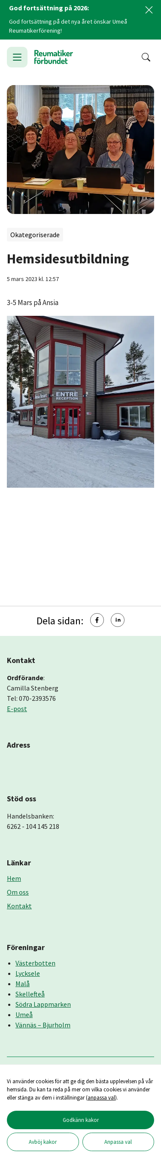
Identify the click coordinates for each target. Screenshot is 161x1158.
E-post (17, 708)
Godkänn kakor (81, 1119)
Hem (14, 878)
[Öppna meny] (17, 57)
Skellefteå (30, 994)
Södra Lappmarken (43, 1004)
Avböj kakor (43, 1141)
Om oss (18, 892)
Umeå (24, 1014)
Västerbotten (35, 963)
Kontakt (19, 905)
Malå (22, 983)
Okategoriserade (35, 234)
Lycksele (27, 973)
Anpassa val (118, 1141)
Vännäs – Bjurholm (42, 1025)
